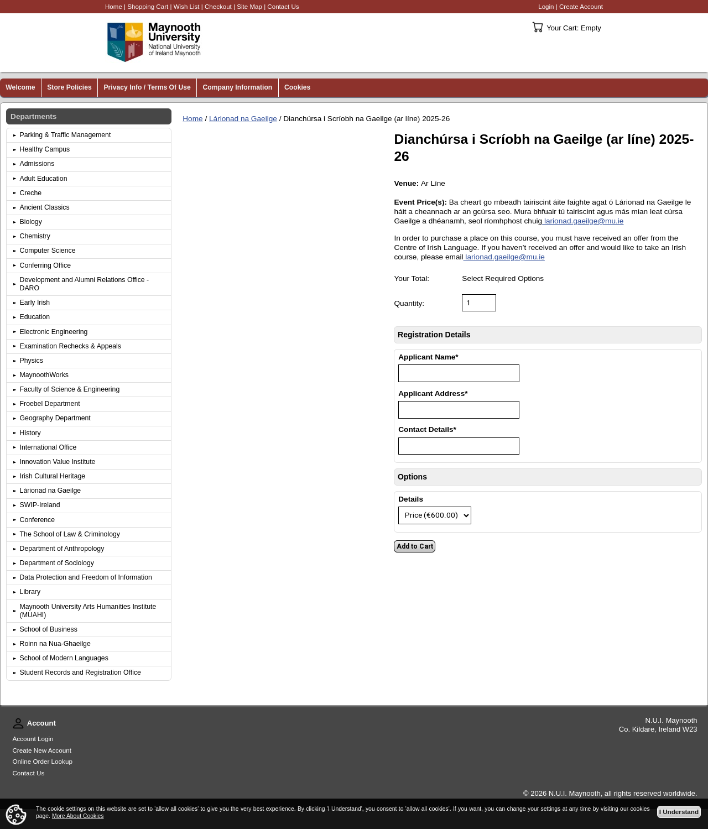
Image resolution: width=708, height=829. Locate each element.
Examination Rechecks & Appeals (70, 346)
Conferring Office (45, 265)
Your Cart (537, 27)
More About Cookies (78, 816)
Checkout (218, 6)
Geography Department (55, 418)
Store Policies (69, 87)
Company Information (238, 87)
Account (18, 723)
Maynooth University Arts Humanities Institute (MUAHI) (88, 611)
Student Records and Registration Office (80, 672)
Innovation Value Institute (58, 462)
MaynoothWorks (44, 375)
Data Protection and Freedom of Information (86, 577)
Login (546, 6)
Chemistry (35, 236)
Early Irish (35, 302)
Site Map (249, 6)
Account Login (32, 738)
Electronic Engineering (54, 332)
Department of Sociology (57, 563)
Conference (37, 520)
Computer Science (48, 250)
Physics (31, 360)
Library (30, 592)
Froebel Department (50, 404)
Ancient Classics (45, 207)
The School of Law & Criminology (70, 534)
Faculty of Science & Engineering (70, 389)
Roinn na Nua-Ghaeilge (55, 644)
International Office (48, 447)
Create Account (581, 6)
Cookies (297, 87)
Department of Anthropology (62, 548)
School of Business (48, 629)
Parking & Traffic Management (65, 135)
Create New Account (41, 750)
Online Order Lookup (42, 761)
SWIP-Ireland (40, 505)
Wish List (187, 6)
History (30, 433)
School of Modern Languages (64, 658)
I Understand (679, 811)
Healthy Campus (45, 149)
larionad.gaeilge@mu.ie (582, 221)
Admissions (37, 164)
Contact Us (283, 6)
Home (192, 118)
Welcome (20, 87)
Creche (31, 193)
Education (35, 317)
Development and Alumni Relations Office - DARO (84, 284)
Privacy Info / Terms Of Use (146, 87)
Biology (31, 222)
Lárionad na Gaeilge (243, 118)
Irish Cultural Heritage (53, 476)
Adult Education (43, 179)
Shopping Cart (147, 6)
